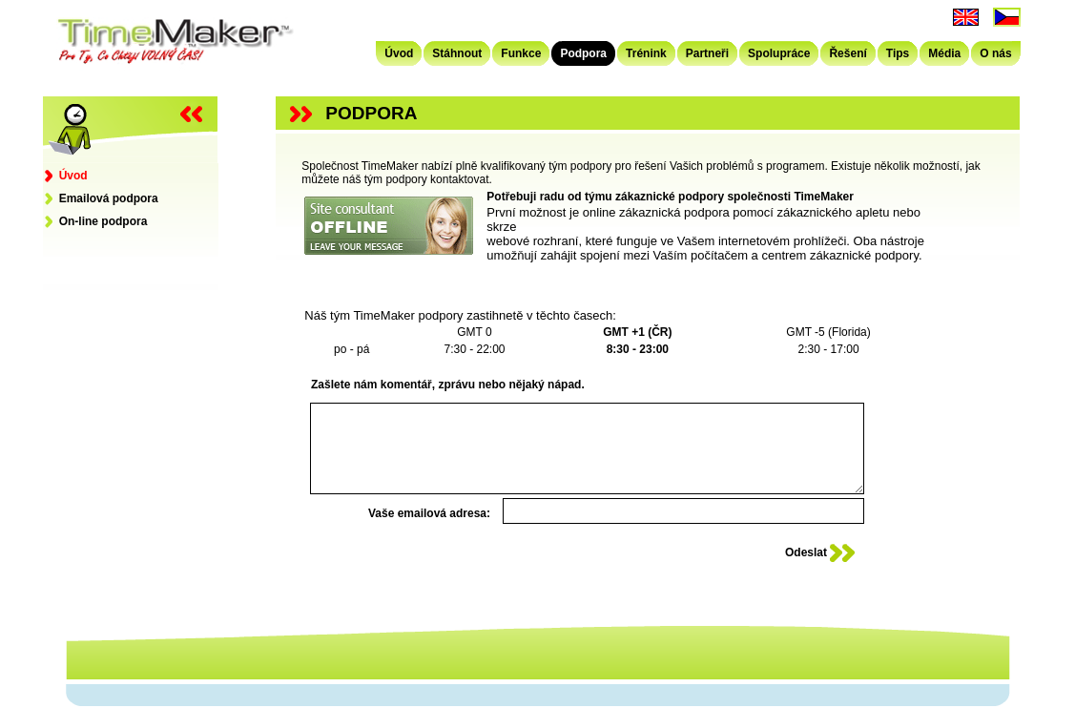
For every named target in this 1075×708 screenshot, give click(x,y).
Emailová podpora (101, 198)
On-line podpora (96, 221)
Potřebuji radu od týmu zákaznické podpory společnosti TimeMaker (670, 196)
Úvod (66, 175)
